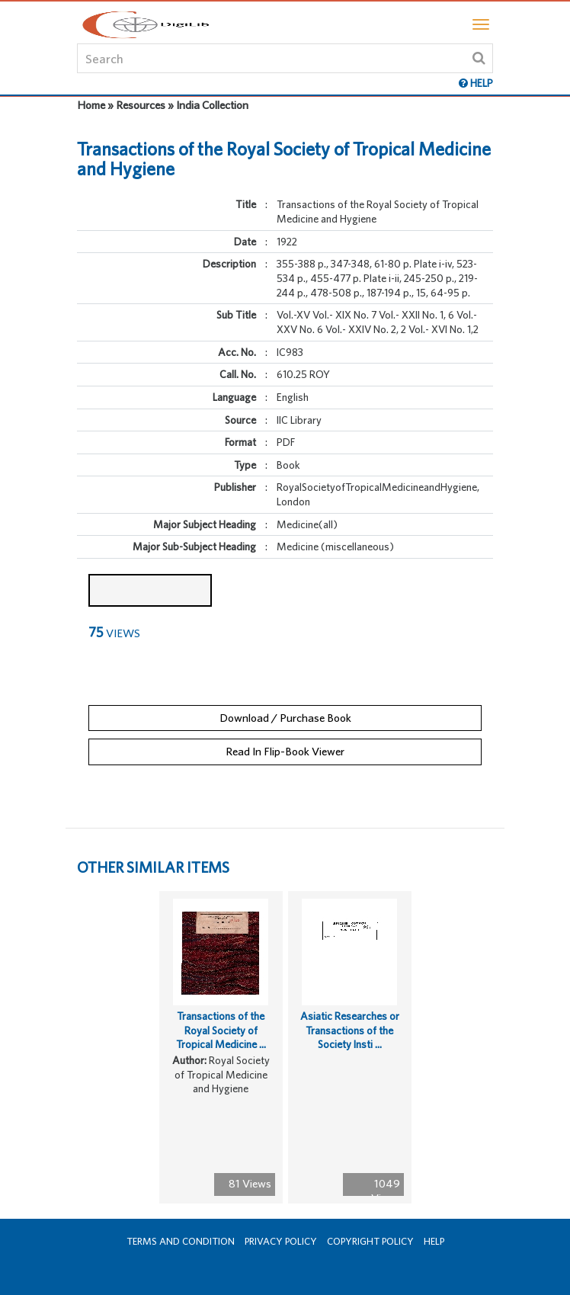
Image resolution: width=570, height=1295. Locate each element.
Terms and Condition (180, 1241)
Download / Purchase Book (285, 717)
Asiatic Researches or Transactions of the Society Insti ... (349, 1030)
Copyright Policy (370, 1241)
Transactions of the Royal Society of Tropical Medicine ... (221, 1030)
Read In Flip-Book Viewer (285, 751)
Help (434, 1241)
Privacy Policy (281, 1241)
